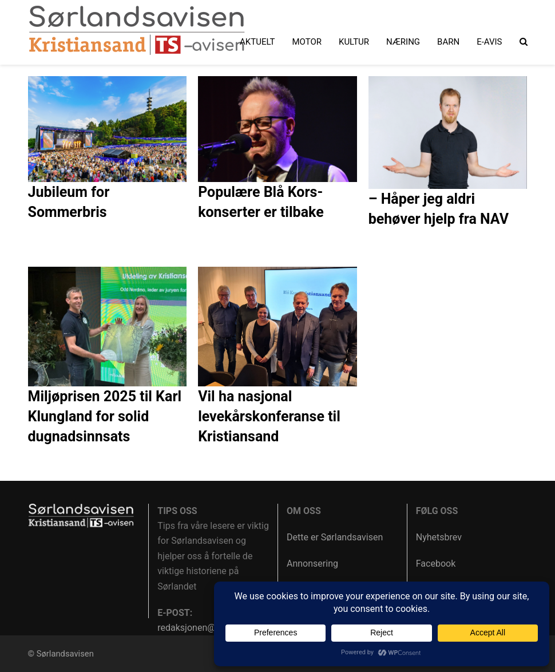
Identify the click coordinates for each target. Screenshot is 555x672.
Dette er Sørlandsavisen (335, 537)
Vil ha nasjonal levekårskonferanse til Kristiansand (269, 416)
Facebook (435, 563)
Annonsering (312, 563)
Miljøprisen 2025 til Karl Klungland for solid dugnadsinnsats (105, 416)
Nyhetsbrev (439, 537)
